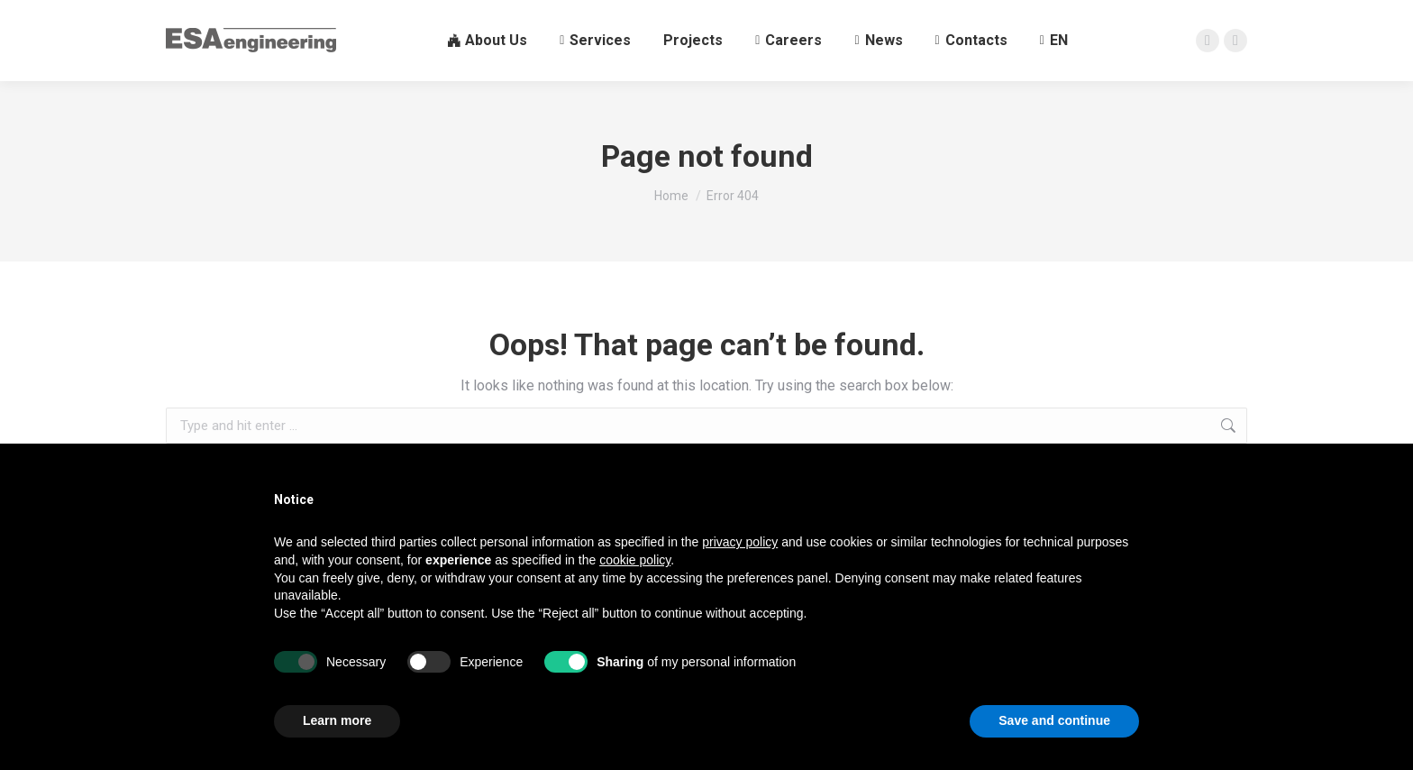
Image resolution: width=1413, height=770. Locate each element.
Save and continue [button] (1054, 720)
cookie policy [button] (634, 560)
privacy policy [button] (740, 542)
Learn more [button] (337, 720)
